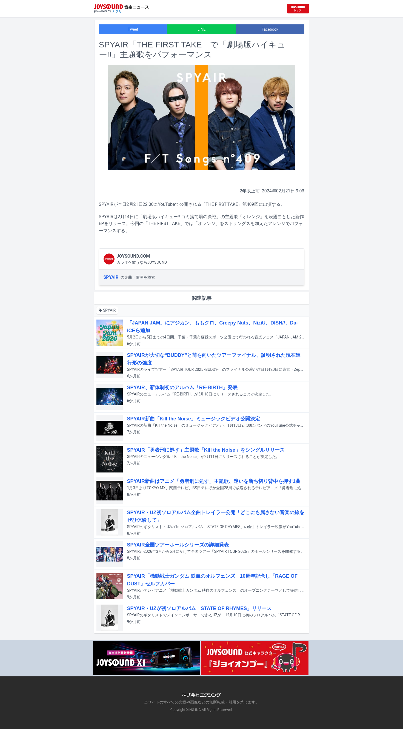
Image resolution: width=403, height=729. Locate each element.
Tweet (133, 29)
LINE (201, 29)
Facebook (270, 29)
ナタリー (118, 11)
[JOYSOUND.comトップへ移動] (298, 8)
